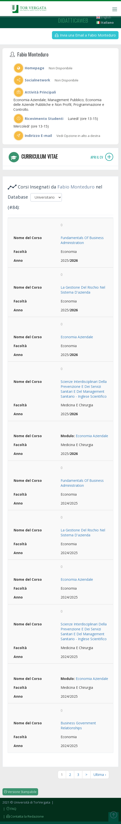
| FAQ (9, 808)
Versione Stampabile (20, 792)
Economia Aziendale (77, 337)
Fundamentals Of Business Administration (82, 240)
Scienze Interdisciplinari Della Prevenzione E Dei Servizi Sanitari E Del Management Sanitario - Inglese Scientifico (84, 389)
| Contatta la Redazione (23, 816)
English (103, 17)
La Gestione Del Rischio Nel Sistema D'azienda (83, 290)
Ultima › (100, 774)
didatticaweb (73, 20)
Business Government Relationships (78, 725)
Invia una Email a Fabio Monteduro (85, 35)
